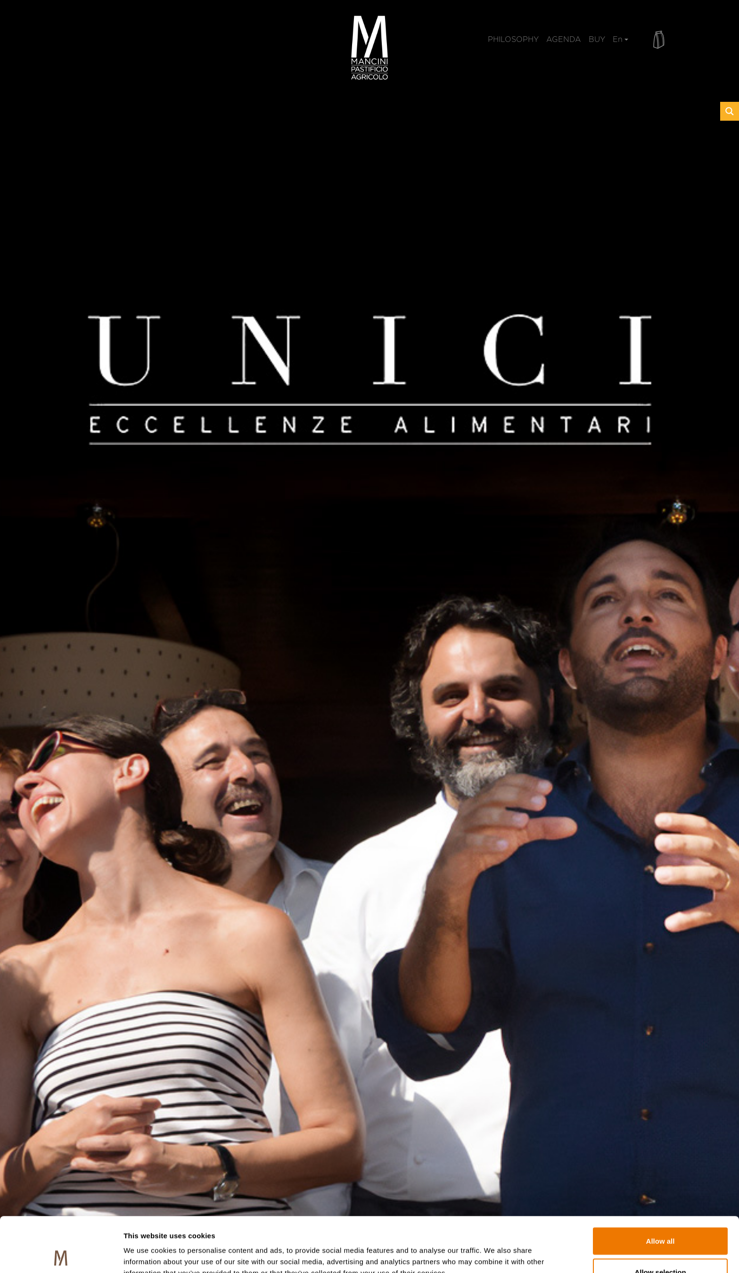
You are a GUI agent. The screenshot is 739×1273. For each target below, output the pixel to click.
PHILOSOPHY (513, 39)
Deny (660, 1248)
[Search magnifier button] (729, 111)
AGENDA (563, 39)
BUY (597, 39)
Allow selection (660, 1217)
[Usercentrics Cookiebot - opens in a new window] (61, 1255)
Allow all (660, 1186)
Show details (495, 1249)
